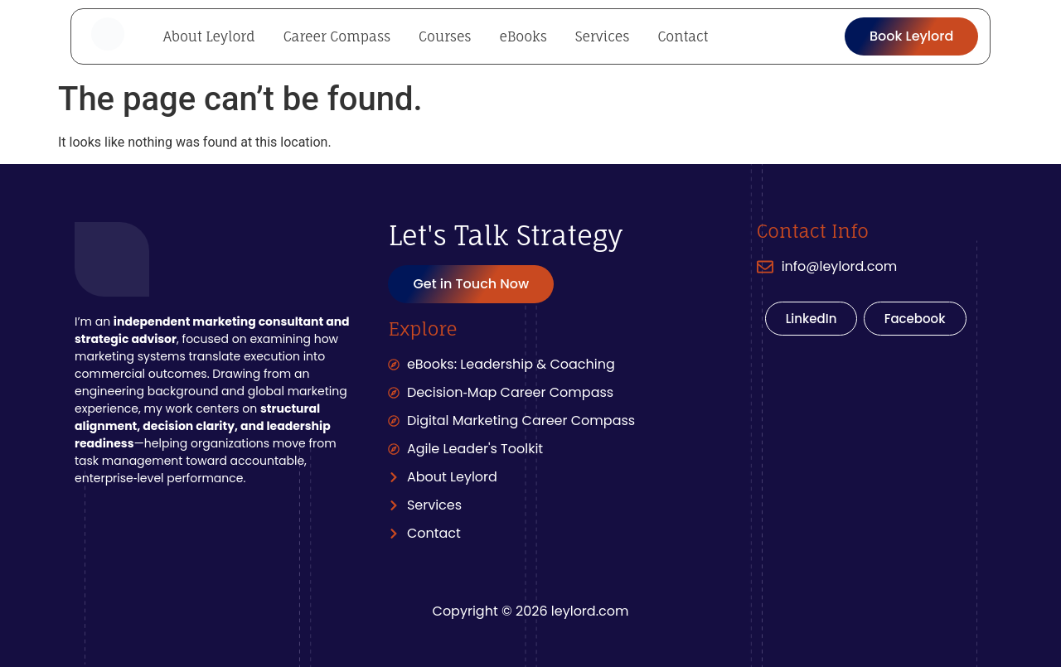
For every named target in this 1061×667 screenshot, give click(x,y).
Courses (445, 36)
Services (602, 36)
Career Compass (336, 36)
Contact (682, 36)
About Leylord (209, 36)
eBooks (522, 36)
